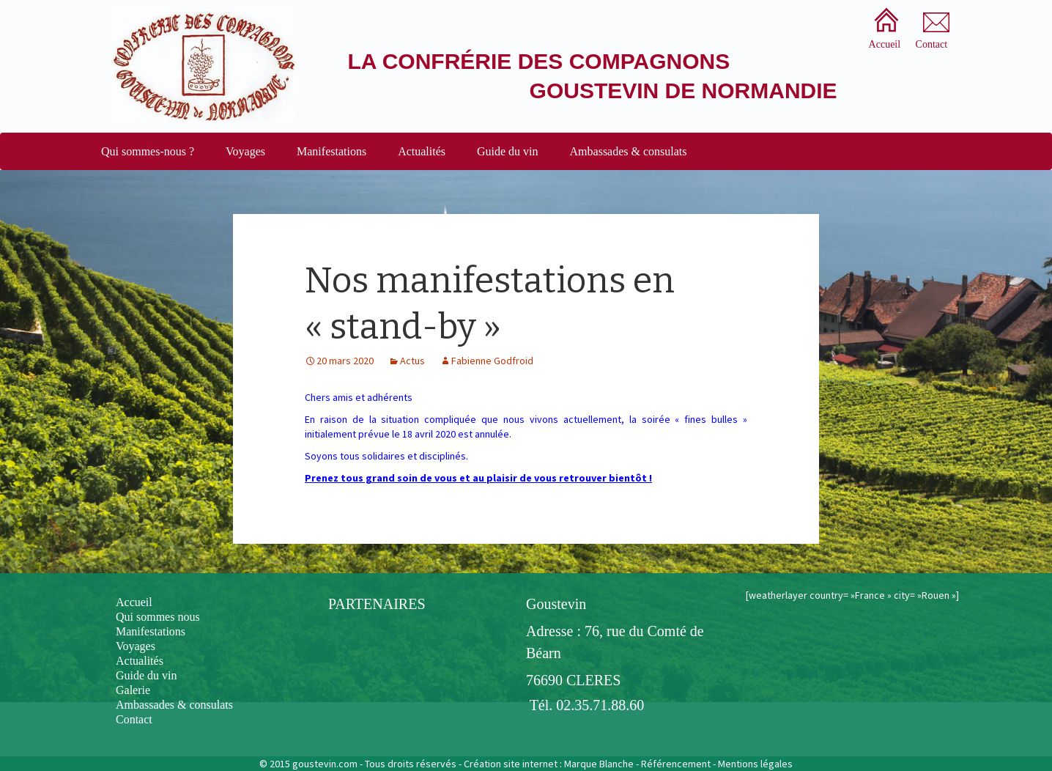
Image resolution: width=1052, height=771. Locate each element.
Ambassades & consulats (628, 151)
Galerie (133, 690)
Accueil (134, 602)
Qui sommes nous (158, 616)
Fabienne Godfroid (492, 360)
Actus (412, 360)
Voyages (245, 151)
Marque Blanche (599, 763)
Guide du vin (507, 151)
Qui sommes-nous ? (147, 151)
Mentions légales (755, 763)
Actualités (421, 151)
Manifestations (331, 151)
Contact (134, 719)
